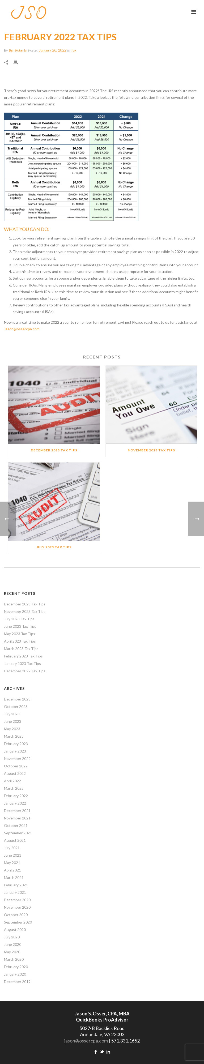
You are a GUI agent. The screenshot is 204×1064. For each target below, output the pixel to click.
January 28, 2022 (52, 50)
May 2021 (12, 862)
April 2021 (12, 870)
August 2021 (15, 840)
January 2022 (15, 803)
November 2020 (17, 907)
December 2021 (17, 810)
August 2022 (15, 773)
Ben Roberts (18, 50)
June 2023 (12, 721)
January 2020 (15, 974)
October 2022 (16, 766)
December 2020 (17, 900)
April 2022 (12, 781)
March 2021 (14, 877)
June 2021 (12, 855)
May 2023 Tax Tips (19, 633)
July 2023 (12, 714)
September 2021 (18, 833)
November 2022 (17, 758)
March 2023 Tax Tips (21, 648)
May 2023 (12, 729)
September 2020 (18, 922)
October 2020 (16, 914)
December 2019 (17, 981)
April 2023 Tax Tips (20, 641)
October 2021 (16, 825)
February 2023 (16, 743)
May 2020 (12, 952)
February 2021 (16, 885)
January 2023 (15, 751)
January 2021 (15, 892)
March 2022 (14, 788)
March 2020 (14, 959)
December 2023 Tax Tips (54, 450)
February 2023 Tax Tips (23, 656)
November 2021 (17, 818)
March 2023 (14, 736)
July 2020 (12, 937)
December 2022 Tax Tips (24, 671)
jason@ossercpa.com (86, 1041)
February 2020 (16, 966)
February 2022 (16, 795)
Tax (73, 50)
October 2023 (16, 706)
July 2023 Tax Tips (53, 547)
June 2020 (12, 944)
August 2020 (15, 929)
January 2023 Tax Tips (22, 663)
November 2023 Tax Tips (151, 450)
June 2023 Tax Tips (20, 626)
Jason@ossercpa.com (22, 329)
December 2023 (17, 699)
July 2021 (12, 847)
